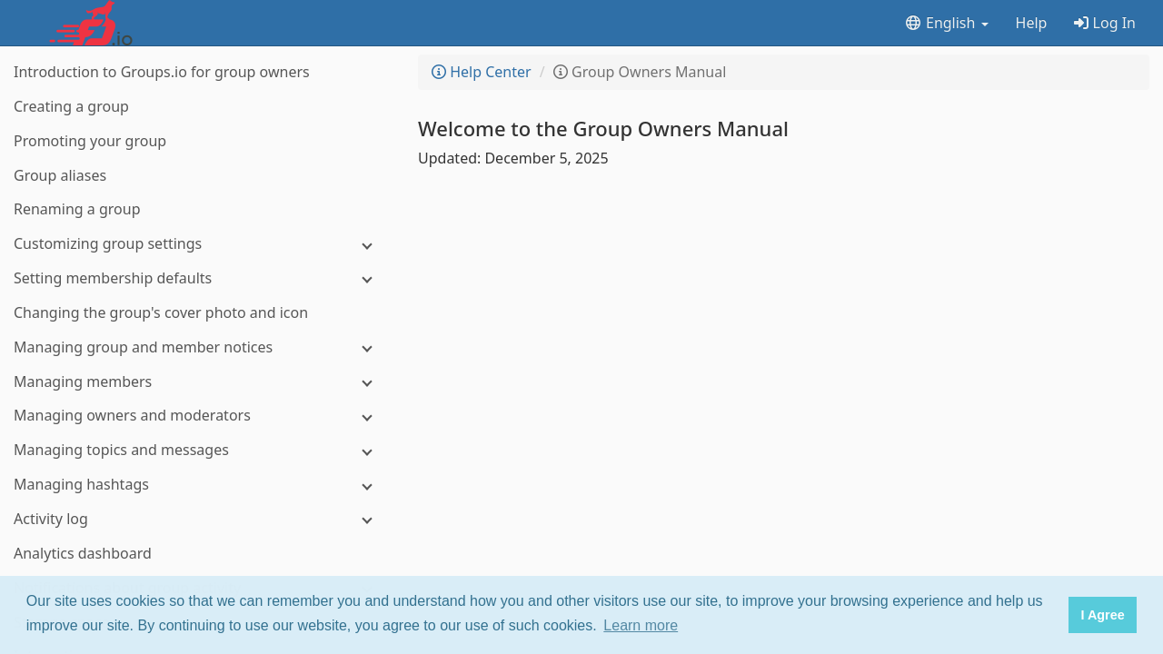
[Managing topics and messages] (200, 450)
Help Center (482, 72)
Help (1032, 23)
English (946, 23)
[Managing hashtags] (200, 484)
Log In (1105, 23)
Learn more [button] (640, 625)
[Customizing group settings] (200, 244)
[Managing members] (200, 382)
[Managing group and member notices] (200, 347)
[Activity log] (200, 519)
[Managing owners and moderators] (200, 415)
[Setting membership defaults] (200, 278)
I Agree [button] (1102, 615)
